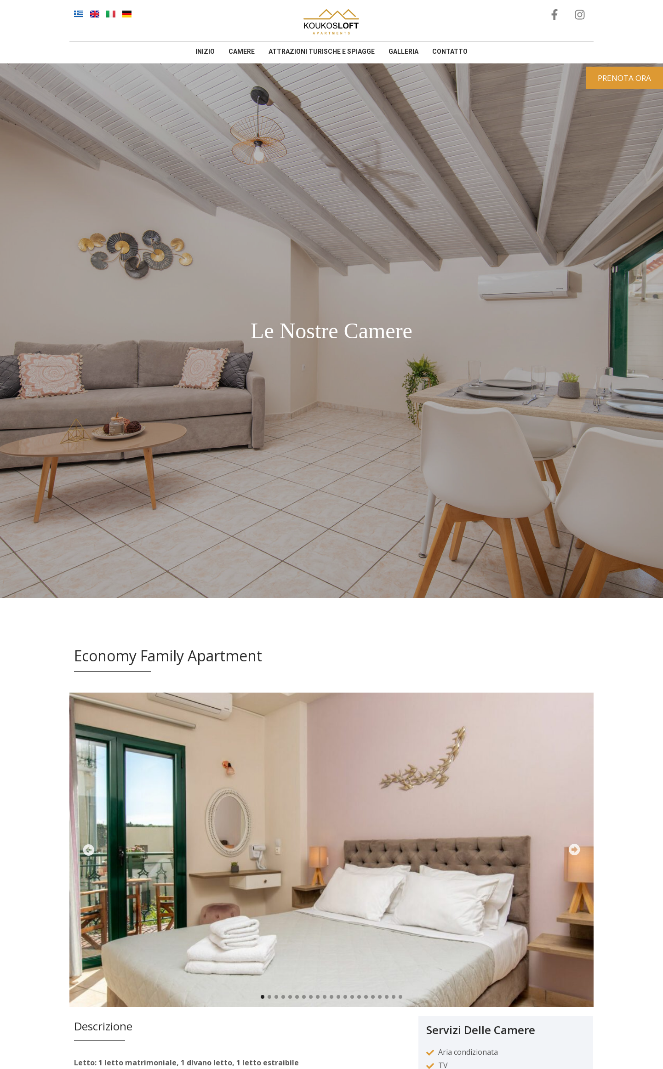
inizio (205, 51)
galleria (403, 51)
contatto (450, 51)
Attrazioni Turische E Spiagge (322, 51)
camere (242, 51)
